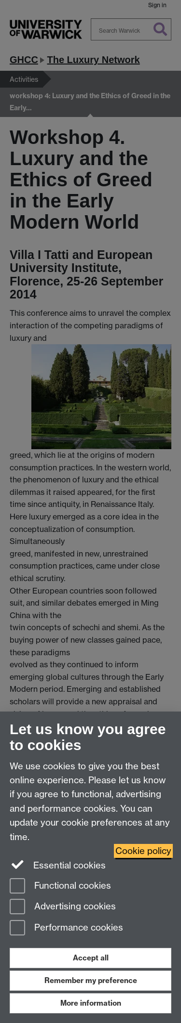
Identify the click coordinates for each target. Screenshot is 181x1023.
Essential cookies (58, 864)
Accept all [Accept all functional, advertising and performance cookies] (91, 957)
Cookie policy (143, 850)
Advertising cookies (63, 907)
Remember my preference (90, 980)
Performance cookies (66, 928)
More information (90, 1003)
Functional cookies (60, 886)
